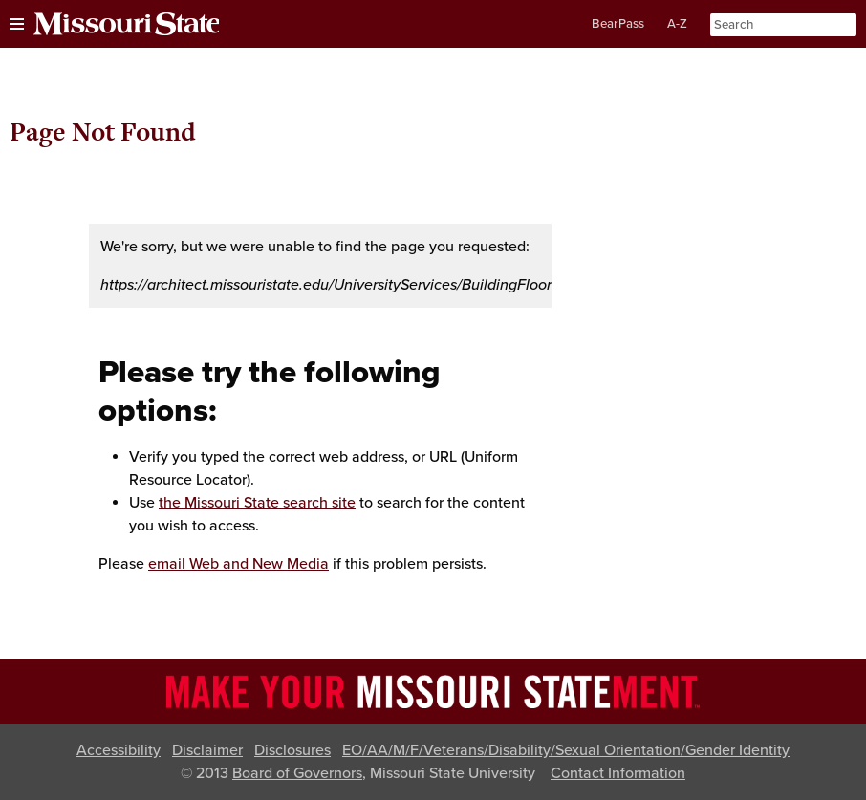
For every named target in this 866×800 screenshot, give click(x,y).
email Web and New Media (238, 563)
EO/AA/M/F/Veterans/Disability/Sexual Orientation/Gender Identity (566, 750)
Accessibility (118, 750)
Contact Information (618, 773)
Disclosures (292, 750)
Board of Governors (297, 773)
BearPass (618, 24)
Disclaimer (207, 750)
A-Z (677, 24)
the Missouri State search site (257, 502)
